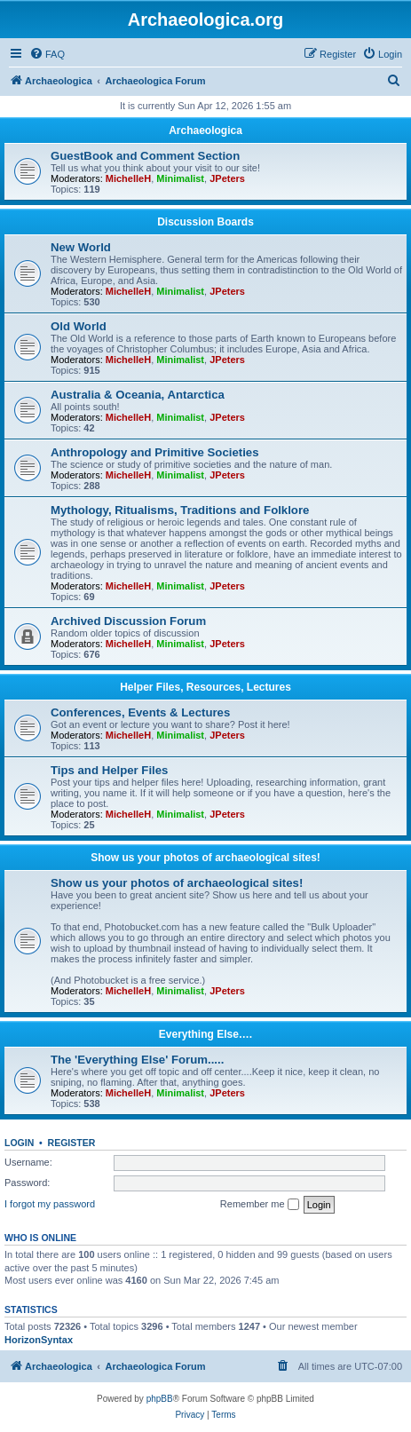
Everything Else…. (205, 1034)
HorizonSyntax (38, 1339)
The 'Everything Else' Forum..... (137, 1059)
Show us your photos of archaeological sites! (205, 857)
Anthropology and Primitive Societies (154, 452)
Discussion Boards (205, 222)
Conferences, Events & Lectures (140, 712)
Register (72, 1142)
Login (19, 1142)
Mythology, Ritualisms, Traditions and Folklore (180, 510)
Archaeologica (205, 130)
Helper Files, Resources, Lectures (205, 687)
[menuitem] (47, 54)
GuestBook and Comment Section (145, 155)
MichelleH (128, 178)
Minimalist (180, 178)
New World (81, 247)
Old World (79, 326)
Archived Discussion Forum (128, 621)
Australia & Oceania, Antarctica (138, 394)
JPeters (227, 178)
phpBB (159, 1399)
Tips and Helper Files (109, 770)
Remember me (259, 1205)
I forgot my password (49, 1204)
